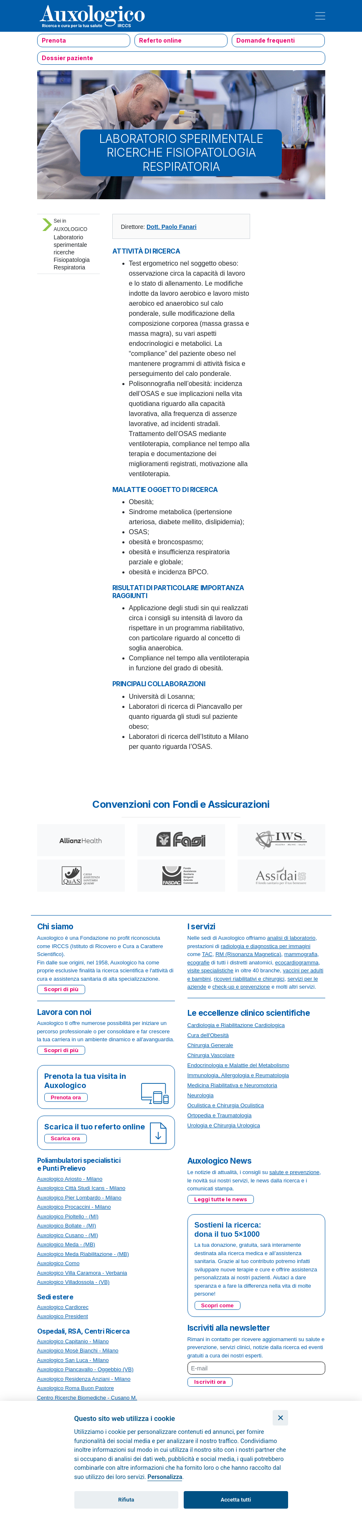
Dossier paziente (67, 57)
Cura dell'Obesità (208, 1035)
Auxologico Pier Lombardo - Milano (79, 1198)
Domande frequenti (265, 40)
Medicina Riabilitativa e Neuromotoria (232, 1085)
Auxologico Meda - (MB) (66, 1244)
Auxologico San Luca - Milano (73, 1360)
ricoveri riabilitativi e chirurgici (249, 979)
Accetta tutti (236, 1500)
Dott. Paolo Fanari (172, 226)
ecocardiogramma (297, 962)
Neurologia (200, 1095)
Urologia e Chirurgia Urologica (223, 1125)
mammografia (300, 954)
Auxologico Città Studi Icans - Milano (81, 1188)
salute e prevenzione (294, 1172)
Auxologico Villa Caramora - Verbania (82, 1273)
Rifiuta (126, 1500)
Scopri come (217, 1305)
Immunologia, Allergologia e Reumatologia (238, 1075)
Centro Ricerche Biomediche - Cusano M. (87, 1398)
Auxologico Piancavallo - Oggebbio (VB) (85, 1369)
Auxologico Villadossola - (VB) (73, 1282)
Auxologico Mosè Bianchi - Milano (78, 1350)
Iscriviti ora (210, 1381)
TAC (207, 954)
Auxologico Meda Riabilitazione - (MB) (83, 1254)
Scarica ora (65, 1138)
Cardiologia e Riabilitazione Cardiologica (236, 1025)
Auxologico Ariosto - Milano (70, 1179)
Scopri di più (61, 989)
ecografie (198, 962)
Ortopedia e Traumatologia (219, 1115)
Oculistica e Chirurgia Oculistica (225, 1105)
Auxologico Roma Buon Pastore (75, 1388)
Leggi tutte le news (220, 1199)
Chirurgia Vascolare (211, 1055)
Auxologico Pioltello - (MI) (68, 1216)
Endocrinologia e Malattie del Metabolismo (238, 1065)
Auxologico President (62, 1316)
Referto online (160, 40)
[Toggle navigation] (320, 16)
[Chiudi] (280, 1418)
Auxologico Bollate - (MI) (66, 1226)
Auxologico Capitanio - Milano (73, 1341)
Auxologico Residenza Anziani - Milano (84, 1379)
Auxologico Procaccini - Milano (74, 1207)
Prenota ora (66, 1097)
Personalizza (164, 1477)
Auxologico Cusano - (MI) (68, 1235)
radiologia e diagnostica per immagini (266, 946)
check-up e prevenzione (241, 987)
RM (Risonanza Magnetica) (248, 954)
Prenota (54, 40)
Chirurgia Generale (210, 1045)
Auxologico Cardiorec (63, 1307)
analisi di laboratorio (291, 938)
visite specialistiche (210, 970)
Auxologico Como (58, 1263)
